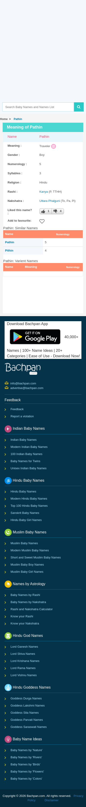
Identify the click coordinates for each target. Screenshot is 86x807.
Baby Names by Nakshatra (28, 602)
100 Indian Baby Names (26, 454)
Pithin (9, 250)
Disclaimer (51, 800)
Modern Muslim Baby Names (30, 550)
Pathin (17, 119)
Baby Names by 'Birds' (25, 764)
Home (4, 119)
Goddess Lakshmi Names (28, 705)
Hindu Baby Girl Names (26, 520)
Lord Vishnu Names (24, 675)
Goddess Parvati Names (27, 719)
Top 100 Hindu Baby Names (29, 505)
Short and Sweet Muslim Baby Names (36, 557)
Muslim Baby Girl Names (27, 571)
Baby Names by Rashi (25, 595)
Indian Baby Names (23, 439)
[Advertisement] (43, 58)
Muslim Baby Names (24, 543)
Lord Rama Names (23, 668)
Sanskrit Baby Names (25, 513)
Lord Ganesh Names (24, 646)
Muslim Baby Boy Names (27, 564)
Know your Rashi (22, 616)
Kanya (43, 191)
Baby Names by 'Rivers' (26, 757)
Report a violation (22, 416)
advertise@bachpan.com (10, 387)
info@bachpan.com (10, 383)
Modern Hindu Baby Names (29, 498)
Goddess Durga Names (26, 698)
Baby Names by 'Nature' (26, 750)
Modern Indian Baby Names (29, 447)
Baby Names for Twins (25, 461)
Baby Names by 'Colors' (26, 778)
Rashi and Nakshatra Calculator (32, 609)
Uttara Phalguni (49, 201)
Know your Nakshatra (25, 623)
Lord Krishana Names (25, 661)
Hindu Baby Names (23, 491)
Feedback (17, 409)
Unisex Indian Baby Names (29, 468)
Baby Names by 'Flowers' (27, 771)
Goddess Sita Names (25, 712)
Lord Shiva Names (23, 653)
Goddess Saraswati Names (29, 727)
